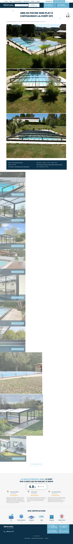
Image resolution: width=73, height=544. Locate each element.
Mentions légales (27, 538)
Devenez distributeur (34, 5)
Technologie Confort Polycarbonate (21, 166)
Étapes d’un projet (18, 1)
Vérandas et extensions (59, 1)
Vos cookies (46, 538)
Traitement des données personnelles (37, 538)
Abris (11, 1)
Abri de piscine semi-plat (17, 162)
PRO (68, 1)
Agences (32, 1)
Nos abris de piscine (22, 5)
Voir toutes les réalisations (36, 465)
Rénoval (6, 1)
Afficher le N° (49, 1)
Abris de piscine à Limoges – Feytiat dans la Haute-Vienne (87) (49, 164)
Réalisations (26, 1)
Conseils (38, 1)
